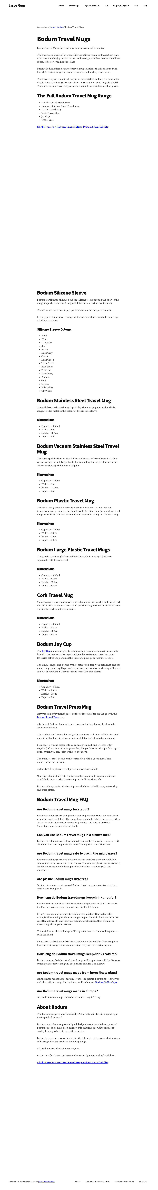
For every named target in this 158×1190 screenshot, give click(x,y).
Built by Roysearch (47, 1182)
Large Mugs (17, 5)
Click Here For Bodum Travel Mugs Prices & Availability (72, 202)
